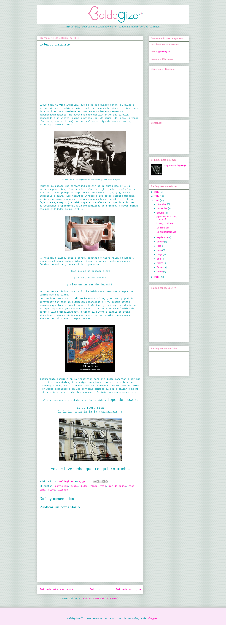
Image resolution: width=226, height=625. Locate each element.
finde (93, 486)
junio (159, 250)
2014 (157, 196)
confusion (61, 486)
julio (159, 246)
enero (160, 271)
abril (159, 259)
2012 (157, 277)
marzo (160, 263)
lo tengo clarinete (164, 223)
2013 (157, 200)
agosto (160, 241)
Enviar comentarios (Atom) (100, 598)
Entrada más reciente (56, 589)
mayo (160, 254)
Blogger (153, 618)
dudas (84, 486)
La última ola (162, 227)
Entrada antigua (128, 589)
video (51, 490)
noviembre (162, 208)
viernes (63, 490)
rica (131, 486)
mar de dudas (117, 486)
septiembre (162, 237)
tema (42, 490)
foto (103, 486)
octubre (161, 213)
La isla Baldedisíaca (166, 232)
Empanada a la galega (175, 165)
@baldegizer (164, 51)
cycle (74, 486)
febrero (160, 267)
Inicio (94, 589)
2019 (157, 192)
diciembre (162, 204)
